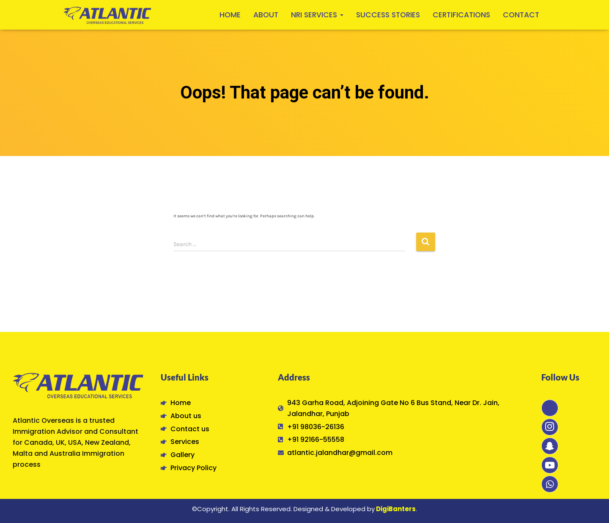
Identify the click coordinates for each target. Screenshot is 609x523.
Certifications (461, 15)
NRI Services (317, 15)
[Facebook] (549, 408)
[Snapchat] (549, 446)
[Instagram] (549, 427)
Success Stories (388, 15)
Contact (521, 15)
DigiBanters (396, 508)
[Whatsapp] (549, 484)
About (265, 15)
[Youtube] (549, 465)
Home (230, 15)
